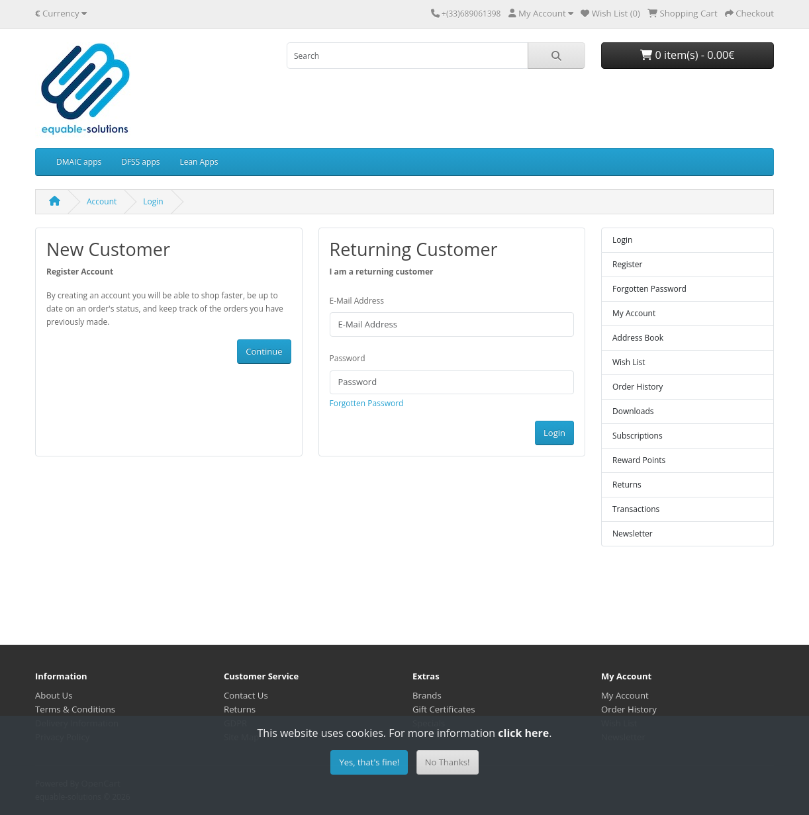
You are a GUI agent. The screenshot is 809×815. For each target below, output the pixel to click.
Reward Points (638, 460)
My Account (633, 313)
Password (347, 358)
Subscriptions (637, 435)
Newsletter (632, 533)
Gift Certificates (443, 709)
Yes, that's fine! (369, 762)
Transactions (635, 509)
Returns (627, 484)
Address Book (637, 337)
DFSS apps (140, 161)
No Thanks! (447, 762)
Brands (427, 695)
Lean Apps (198, 161)
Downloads (633, 411)
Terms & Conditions (75, 709)
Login (153, 201)
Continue (264, 351)
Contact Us (246, 695)
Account (102, 201)
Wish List (628, 362)
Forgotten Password (367, 403)
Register (627, 264)
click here (523, 733)
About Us (53, 695)
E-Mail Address (357, 300)
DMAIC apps (78, 161)
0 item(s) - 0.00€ (687, 55)
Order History (637, 386)
